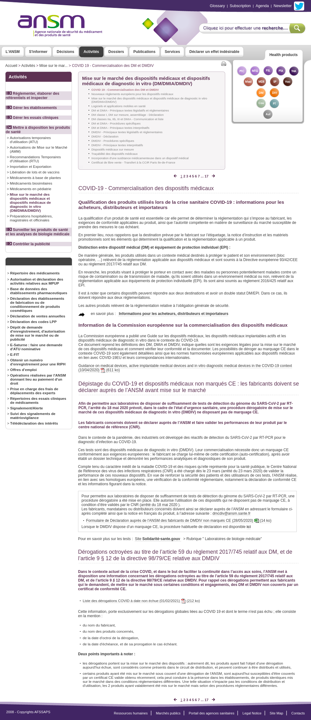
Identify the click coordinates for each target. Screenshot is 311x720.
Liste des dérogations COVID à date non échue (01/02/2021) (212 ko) (141, 601)
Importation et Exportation (30, 166)
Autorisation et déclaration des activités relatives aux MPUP (36, 281)
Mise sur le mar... (53, 65)
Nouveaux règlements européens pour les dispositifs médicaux (132, 94)
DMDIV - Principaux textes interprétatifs (117, 145)
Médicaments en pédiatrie (30, 189)
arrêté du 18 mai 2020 (159, 505)
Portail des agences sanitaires (211, 713)
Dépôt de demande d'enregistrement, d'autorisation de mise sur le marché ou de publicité (37, 333)
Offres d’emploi (23, 370)
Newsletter (282, 6)
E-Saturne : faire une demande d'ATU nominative (36, 347)
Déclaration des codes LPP (33, 322)
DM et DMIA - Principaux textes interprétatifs (120, 127)
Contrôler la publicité (28, 244)
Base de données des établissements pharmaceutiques (38, 291)
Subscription (240, 6)
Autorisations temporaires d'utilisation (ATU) (30, 140)
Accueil (11, 65)
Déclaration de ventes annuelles (37, 316)
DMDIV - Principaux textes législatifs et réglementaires (127, 132)
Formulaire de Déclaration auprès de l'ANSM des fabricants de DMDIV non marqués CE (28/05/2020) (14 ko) (178, 520)
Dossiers (116, 52)
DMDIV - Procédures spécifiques (112, 140)
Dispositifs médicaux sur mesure (112, 149)
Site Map (276, 713)
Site (158, 539)
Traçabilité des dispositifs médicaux (114, 153)
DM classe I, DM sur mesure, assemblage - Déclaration (127, 114)
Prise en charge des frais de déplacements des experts (34, 391)
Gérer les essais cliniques (32, 118)
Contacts (298, 713)
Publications (144, 52)
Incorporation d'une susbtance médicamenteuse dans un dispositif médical (140, 158)
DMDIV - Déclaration (104, 136)
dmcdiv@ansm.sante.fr (231, 513)
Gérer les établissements (31, 108)
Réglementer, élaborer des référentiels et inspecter (32, 95)
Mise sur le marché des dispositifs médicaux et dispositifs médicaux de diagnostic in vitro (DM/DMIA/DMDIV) (30, 202)
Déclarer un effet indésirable (214, 52)
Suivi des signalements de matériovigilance (32, 416)
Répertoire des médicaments (35, 273)
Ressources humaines (131, 713)
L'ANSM (13, 52)
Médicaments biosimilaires (31, 183)
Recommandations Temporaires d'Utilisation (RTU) (35, 159)
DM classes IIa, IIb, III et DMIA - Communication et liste (127, 119)
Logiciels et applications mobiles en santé (118, 106)
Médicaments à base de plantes (35, 178)
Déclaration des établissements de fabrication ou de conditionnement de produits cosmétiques (37, 304)
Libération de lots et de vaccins (34, 172)
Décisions (65, 52)
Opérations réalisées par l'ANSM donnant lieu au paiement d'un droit (38, 379)
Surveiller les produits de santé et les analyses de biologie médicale (37, 232)
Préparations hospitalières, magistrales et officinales (31, 218)
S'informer (38, 52)
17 (206, 176)
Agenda (262, 6)
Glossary (217, 6)
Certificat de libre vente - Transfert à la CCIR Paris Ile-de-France (133, 162)
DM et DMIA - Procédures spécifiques (116, 123)
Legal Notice (252, 713)
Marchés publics (168, 713)
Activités (91, 52)
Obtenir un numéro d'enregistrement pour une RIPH (38, 362)
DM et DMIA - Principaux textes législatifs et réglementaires (130, 110)
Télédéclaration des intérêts (34, 423)
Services (172, 52)
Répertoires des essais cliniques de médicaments (38, 400)
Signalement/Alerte (26, 408)
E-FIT (14, 354)
